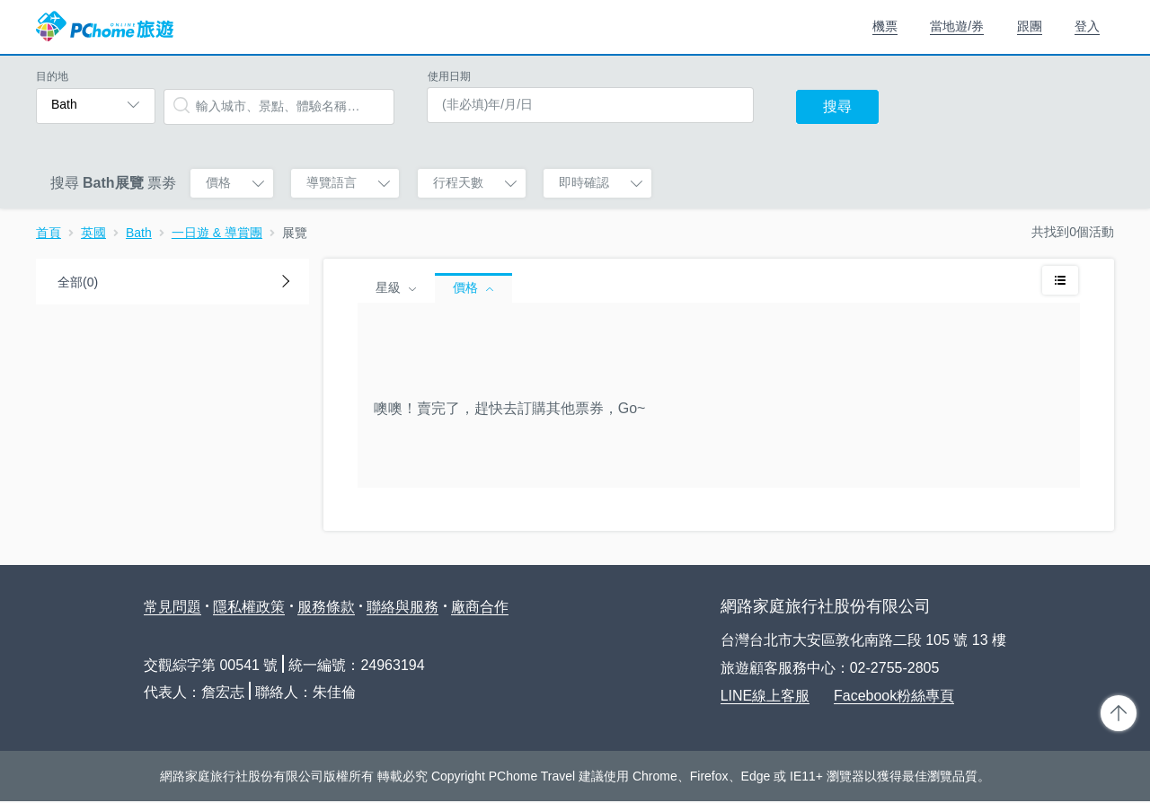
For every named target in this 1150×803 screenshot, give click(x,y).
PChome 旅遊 (104, 27)
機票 (885, 26)
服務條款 (326, 606)
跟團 (1029, 26)
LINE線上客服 (765, 695)
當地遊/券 (957, 26)
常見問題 (172, 606)
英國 (93, 232)
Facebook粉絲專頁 (894, 695)
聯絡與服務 (402, 606)
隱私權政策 (249, 606)
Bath (139, 232)
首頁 (48, 232)
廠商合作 (480, 606)
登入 (1087, 26)
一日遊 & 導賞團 (217, 232)
